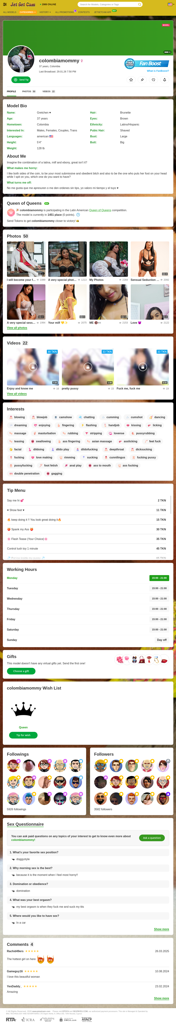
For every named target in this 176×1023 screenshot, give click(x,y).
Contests (84, 12)
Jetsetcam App (103, 11)
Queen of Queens (100, 210)
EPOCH (65, 1011)
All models (9, 12)
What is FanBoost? (158, 70)
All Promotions (65, 11)
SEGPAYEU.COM (80, 1011)
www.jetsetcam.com (41, 1011)
